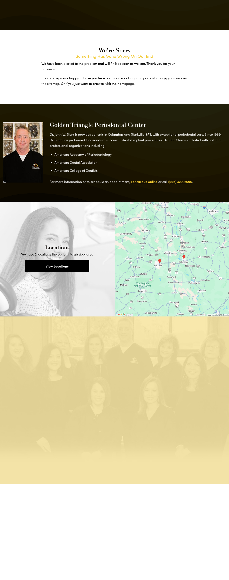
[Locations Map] (172, 258)
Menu (210, 15)
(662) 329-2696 (180, 184)
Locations (166, 15)
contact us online (144, 184)
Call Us (145, 15)
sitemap (53, 83)
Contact (188, 15)
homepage (125, 83)
